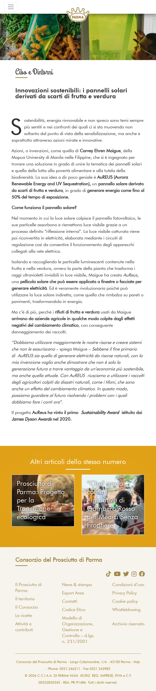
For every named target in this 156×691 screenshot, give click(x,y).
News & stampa (77, 585)
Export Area (73, 593)
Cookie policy (125, 601)
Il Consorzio (26, 607)
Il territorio (25, 599)
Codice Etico (73, 610)
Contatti (69, 601)
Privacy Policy (124, 593)
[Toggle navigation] (11, 7)
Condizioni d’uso (128, 585)
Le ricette (23, 616)
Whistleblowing (126, 610)
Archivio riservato (128, 624)
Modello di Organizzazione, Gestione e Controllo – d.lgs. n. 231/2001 (78, 630)
